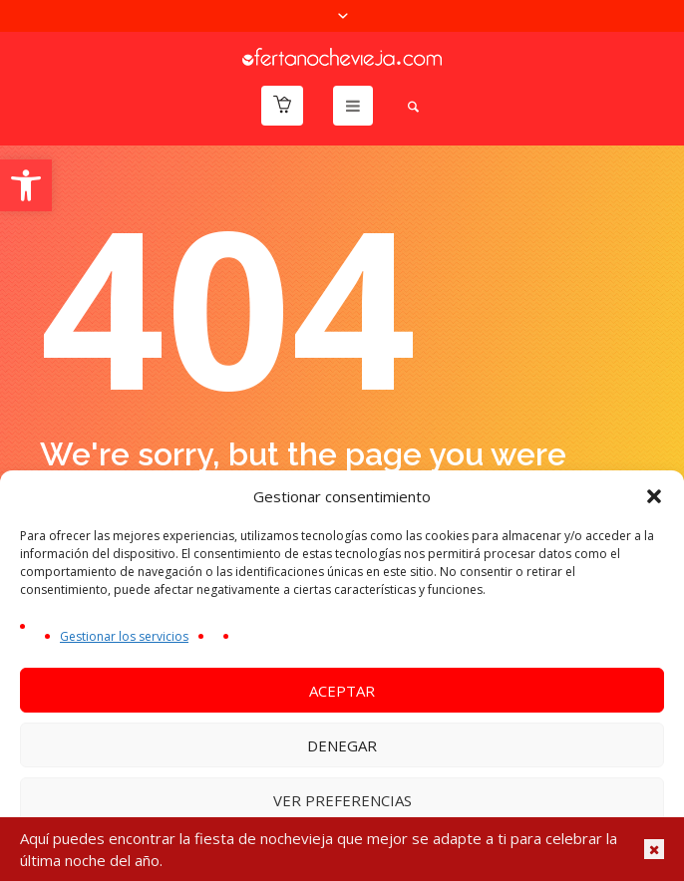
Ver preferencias (342, 800)
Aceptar (342, 691)
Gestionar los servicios (124, 636)
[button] (26, 185)
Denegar (342, 745)
